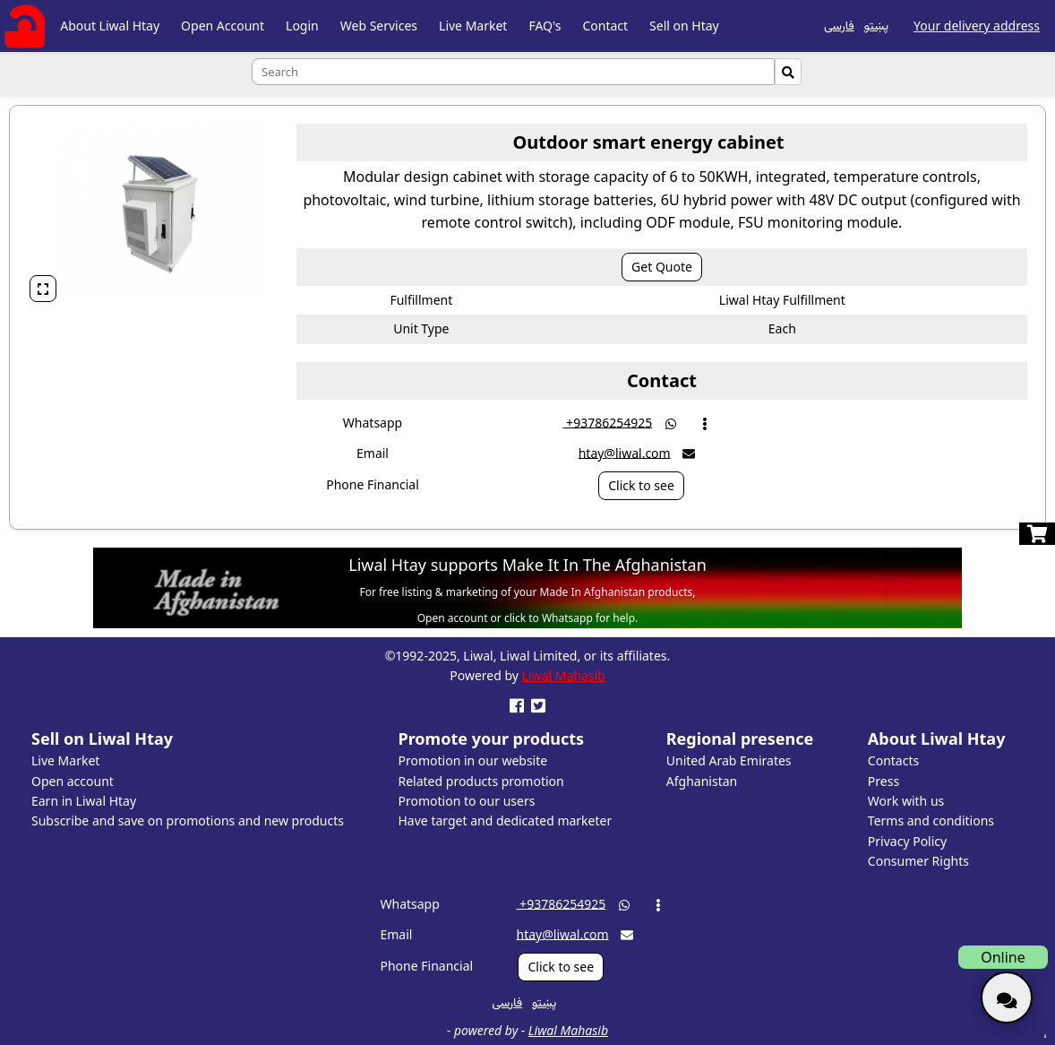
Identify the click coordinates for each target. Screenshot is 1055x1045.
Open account (72, 781)
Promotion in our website (473, 760)
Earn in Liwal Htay (83, 800)
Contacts (893, 760)
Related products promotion (481, 781)
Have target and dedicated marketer (506, 820)
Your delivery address (976, 25)
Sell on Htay (684, 25)
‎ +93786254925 (607, 421)
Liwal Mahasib (563, 675)
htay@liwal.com (625, 452)
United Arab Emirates (729, 760)
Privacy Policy (907, 841)
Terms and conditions (931, 820)
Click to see (641, 485)
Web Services (378, 25)
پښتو (876, 24)
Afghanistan (701, 781)
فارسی (839, 24)
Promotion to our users (467, 800)
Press (883, 781)
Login (302, 25)
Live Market (473, 25)
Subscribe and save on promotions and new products (187, 820)
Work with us (906, 800)
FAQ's (544, 25)
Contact (605, 25)
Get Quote (661, 266)
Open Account (222, 25)
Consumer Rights (918, 860)
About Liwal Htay (109, 25)
